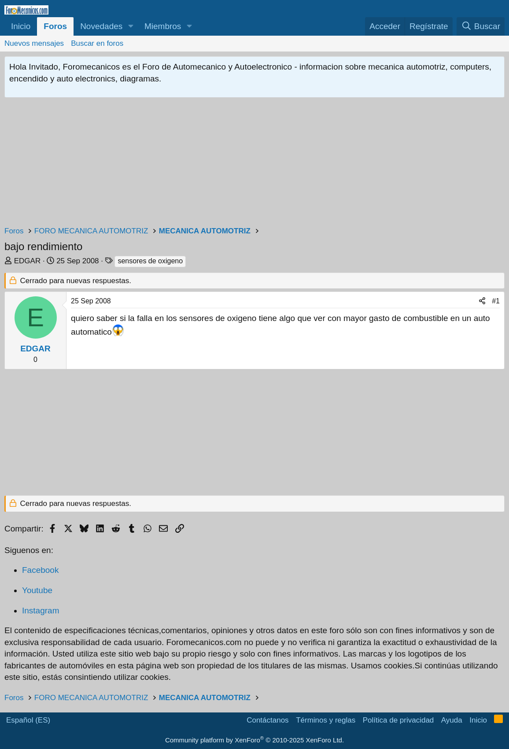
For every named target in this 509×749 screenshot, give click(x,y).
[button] (130, 26)
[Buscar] (481, 26)
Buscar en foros (97, 43)
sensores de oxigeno (150, 261)
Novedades (101, 26)
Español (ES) (28, 720)
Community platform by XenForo (254, 740)
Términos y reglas (325, 720)
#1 (496, 301)
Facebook (40, 570)
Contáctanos (267, 720)
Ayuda (451, 720)
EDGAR (27, 261)
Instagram (40, 610)
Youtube (37, 590)
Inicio (20, 26)
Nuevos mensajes (34, 43)
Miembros (162, 26)
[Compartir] (482, 301)
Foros (55, 26)
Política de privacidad (398, 720)
